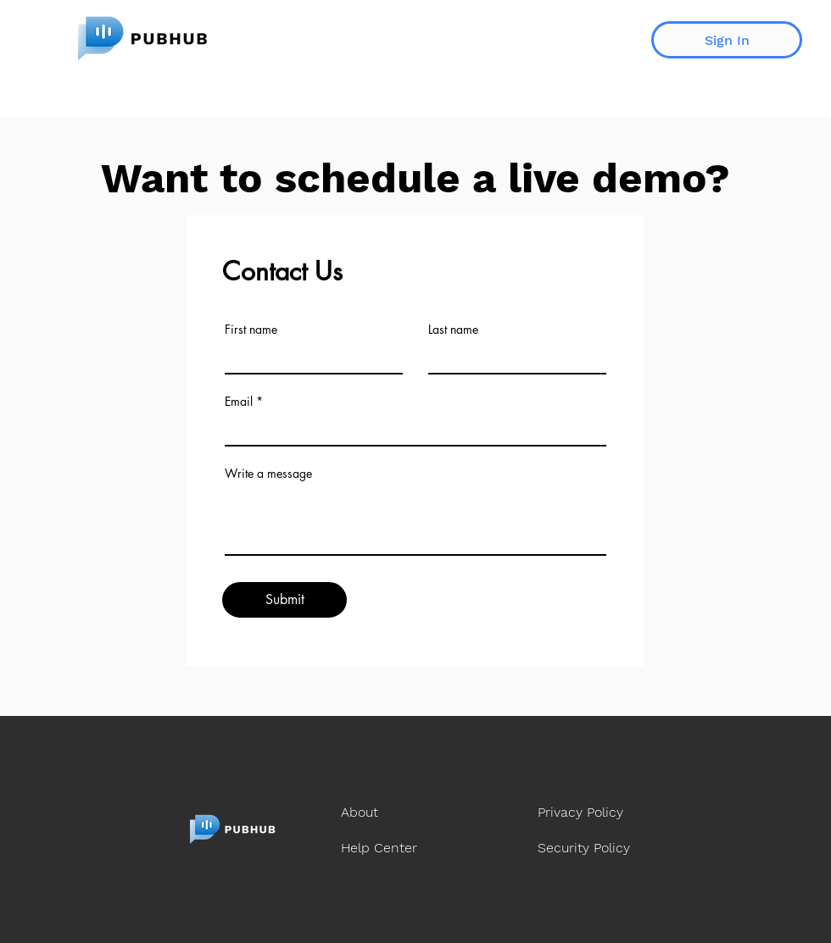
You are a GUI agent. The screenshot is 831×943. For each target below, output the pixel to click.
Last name (453, 330)
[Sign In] (726, 39)
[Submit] (284, 600)
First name (251, 330)
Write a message (268, 474)
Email (239, 402)
